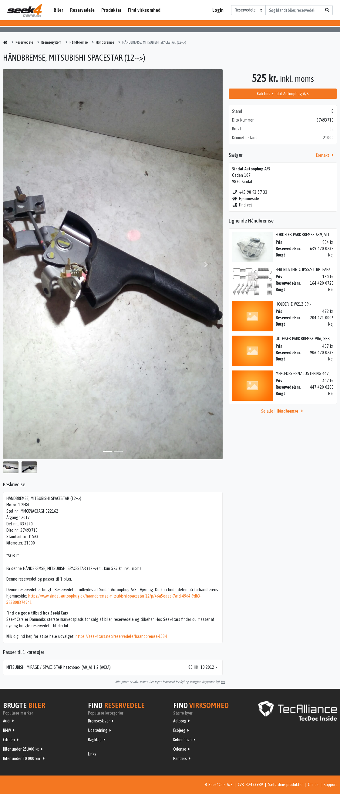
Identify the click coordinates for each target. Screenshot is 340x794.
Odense (179, 749)
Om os (313, 784)
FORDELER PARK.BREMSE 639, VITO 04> (308, 234)
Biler (58, 10)
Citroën (9, 739)
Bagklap (95, 739)
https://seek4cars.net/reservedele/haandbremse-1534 (121, 636)
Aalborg (179, 721)
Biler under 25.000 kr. (21, 749)
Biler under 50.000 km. (22, 758)
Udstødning (97, 730)
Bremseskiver (99, 721)
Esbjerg (179, 730)
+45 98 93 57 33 (250, 192)
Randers (180, 758)
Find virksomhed (144, 10)
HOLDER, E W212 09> (293, 304)
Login (218, 10)
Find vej (242, 205)
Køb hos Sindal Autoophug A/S (283, 93)
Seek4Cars (24, 10)
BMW (7, 730)
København (182, 739)
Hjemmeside (245, 198)
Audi (6, 721)
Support (330, 784)
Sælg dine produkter (285, 784)
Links (92, 754)
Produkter (111, 10)
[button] (19, 264)
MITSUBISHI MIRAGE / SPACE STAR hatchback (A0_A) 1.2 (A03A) (58, 667)
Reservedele (82, 10)
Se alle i (283, 411)
